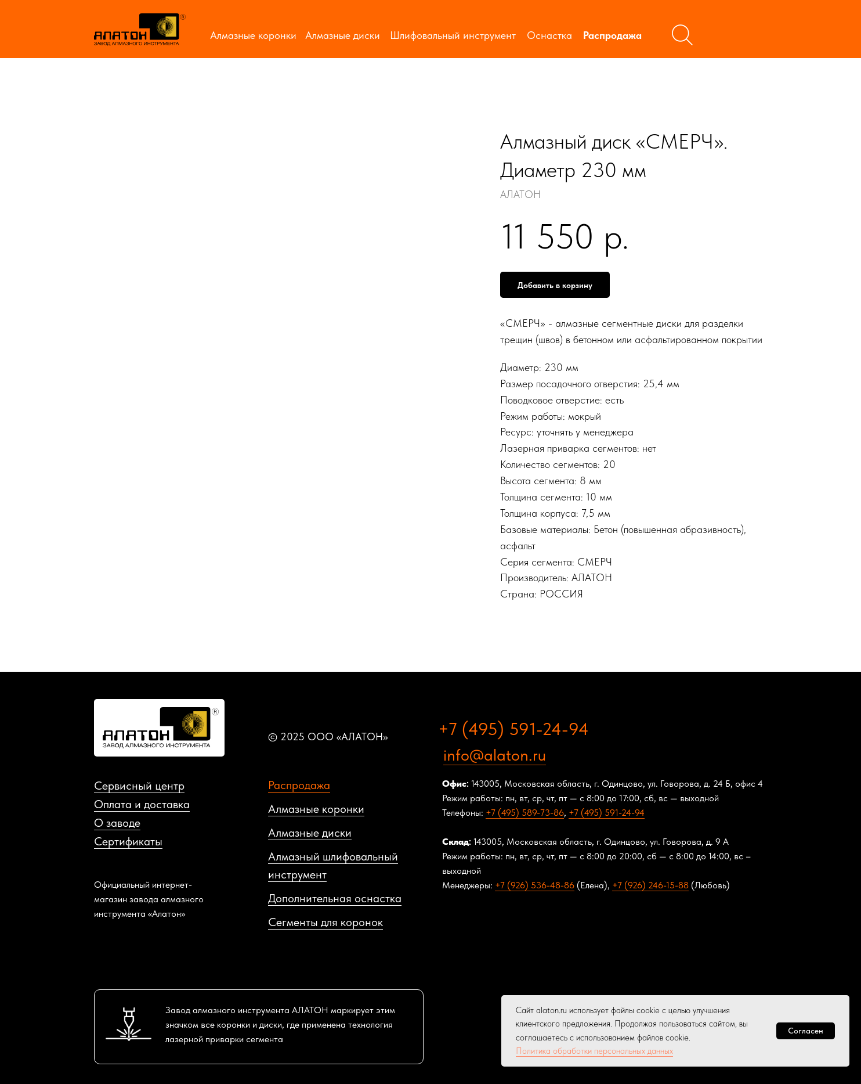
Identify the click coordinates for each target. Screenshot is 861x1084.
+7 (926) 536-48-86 (534, 885)
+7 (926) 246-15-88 (650, 885)
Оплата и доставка (142, 804)
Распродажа (612, 35)
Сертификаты (128, 841)
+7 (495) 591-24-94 (513, 728)
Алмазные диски (342, 35)
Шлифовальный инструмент (453, 35)
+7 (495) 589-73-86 (525, 812)
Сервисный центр (139, 786)
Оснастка (549, 35)
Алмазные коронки (253, 35)
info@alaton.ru (494, 755)
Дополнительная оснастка (334, 898)
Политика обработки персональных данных (594, 1051)
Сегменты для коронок (325, 922)
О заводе (117, 823)
